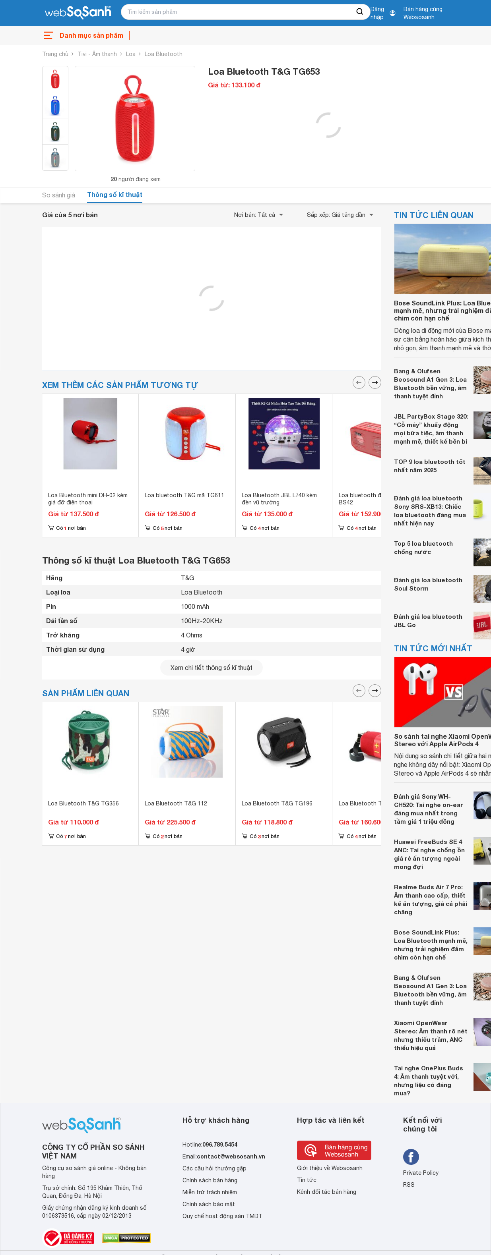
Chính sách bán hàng (209, 1180)
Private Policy (421, 1173)
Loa (131, 54)
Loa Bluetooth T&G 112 (176, 803)
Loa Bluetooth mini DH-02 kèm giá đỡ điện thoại (88, 499)
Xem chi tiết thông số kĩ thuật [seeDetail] (211, 667)
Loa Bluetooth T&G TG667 (374, 803)
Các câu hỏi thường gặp (214, 1168)
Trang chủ (55, 54)
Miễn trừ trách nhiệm (209, 1192)
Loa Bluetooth (163, 54)
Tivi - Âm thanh (97, 54)
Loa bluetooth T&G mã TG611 (184, 495)
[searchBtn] (360, 11)
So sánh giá (58, 195)
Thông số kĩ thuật (114, 194)
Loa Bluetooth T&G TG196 (277, 803)
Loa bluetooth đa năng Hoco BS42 (377, 499)
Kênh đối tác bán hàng (326, 1192)
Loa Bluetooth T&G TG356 (83, 803)
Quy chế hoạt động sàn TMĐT (222, 1216)
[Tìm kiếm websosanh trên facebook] (411, 1157)
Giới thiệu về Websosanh (330, 1168)
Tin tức (306, 1180)
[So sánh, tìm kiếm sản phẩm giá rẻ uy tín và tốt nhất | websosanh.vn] (78, 13)
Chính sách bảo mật (208, 1204)
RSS (409, 1185)
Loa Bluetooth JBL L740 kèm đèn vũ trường (279, 499)
